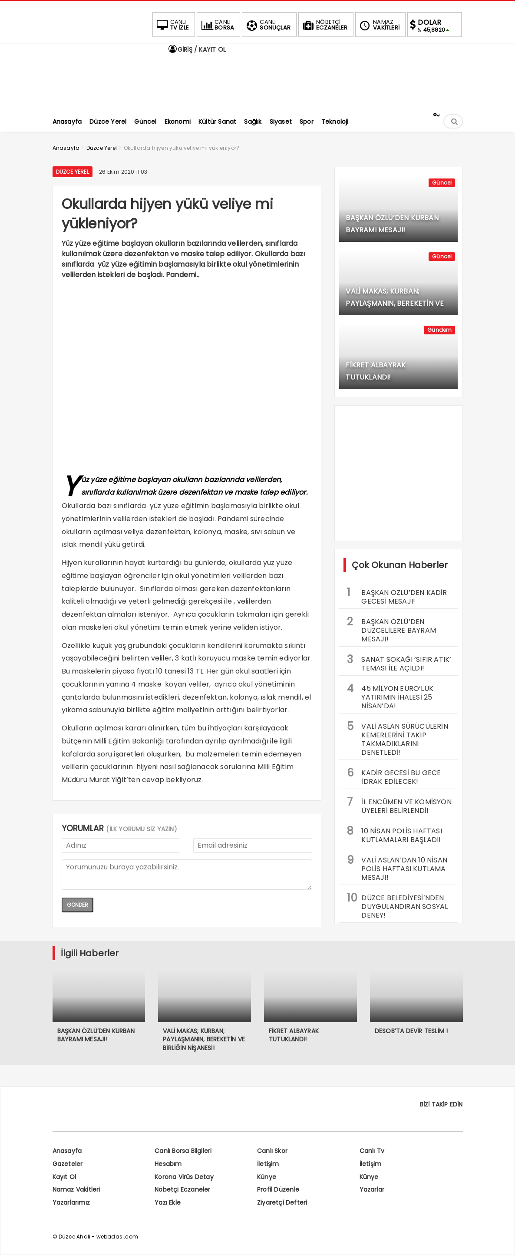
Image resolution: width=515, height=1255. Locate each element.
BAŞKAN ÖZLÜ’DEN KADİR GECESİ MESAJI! (397, 595)
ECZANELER (324, 25)
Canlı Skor (272, 1150)
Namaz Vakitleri (76, 1189)
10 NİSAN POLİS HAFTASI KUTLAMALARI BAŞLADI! (394, 834)
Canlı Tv (372, 1150)
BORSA (216, 25)
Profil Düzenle (278, 1189)
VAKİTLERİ (378, 25)
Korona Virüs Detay (184, 1176)
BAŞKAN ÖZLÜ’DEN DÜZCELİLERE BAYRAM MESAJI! (391, 629)
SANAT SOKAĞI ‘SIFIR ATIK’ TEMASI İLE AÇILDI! (399, 662)
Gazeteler (68, 1163)
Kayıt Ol (64, 1176)
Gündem (439, 330)
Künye (266, 1176)
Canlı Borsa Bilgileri (183, 1150)
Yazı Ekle (168, 1202)
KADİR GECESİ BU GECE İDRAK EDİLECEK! (394, 776)
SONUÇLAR (267, 25)
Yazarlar (372, 1189)
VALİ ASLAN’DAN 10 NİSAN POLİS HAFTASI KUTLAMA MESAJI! (397, 867)
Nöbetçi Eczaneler (182, 1189)
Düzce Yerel (72, 171)
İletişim (268, 1163)
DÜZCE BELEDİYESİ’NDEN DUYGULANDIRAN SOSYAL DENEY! (397, 905)
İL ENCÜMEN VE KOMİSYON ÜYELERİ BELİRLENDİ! (399, 805)
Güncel (442, 182)
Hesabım (168, 1163)
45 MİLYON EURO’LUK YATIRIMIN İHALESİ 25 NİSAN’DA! (390, 696)
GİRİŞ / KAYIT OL (196, 49)
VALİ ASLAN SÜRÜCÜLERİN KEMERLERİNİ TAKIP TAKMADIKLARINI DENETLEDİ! (397, 738)
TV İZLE (172, 25)
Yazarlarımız (71, 1202)
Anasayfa (67, 1150)
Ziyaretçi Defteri (282, 1202)
